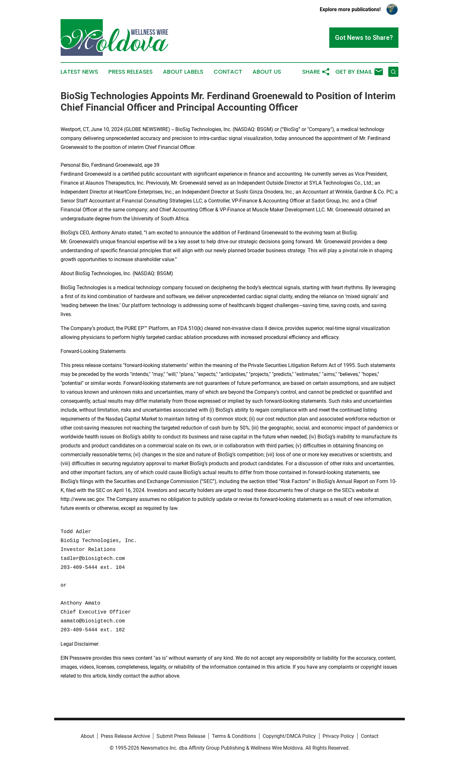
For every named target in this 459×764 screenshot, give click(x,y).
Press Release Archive (125, 736)
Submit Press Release (181, 736)
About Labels (183, 71)
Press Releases (130, 71)
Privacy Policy (338, 736)
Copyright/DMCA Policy (289, 736)
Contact (228, 71)
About (87, 736)
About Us (266, 71)
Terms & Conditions (234, 736)
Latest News (79, 71)
